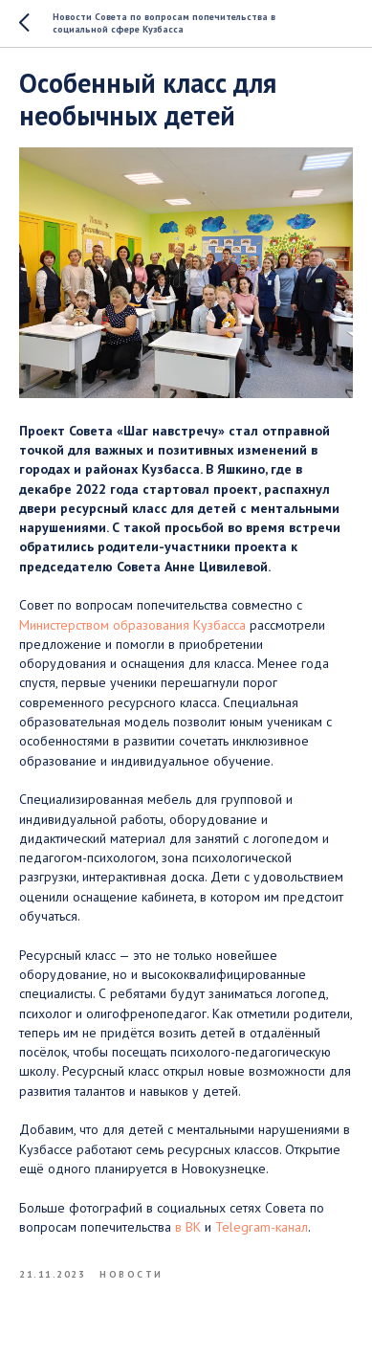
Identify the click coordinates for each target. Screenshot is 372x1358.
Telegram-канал (261, 1227)
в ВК (188, 1227)
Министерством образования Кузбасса (132, 625)
